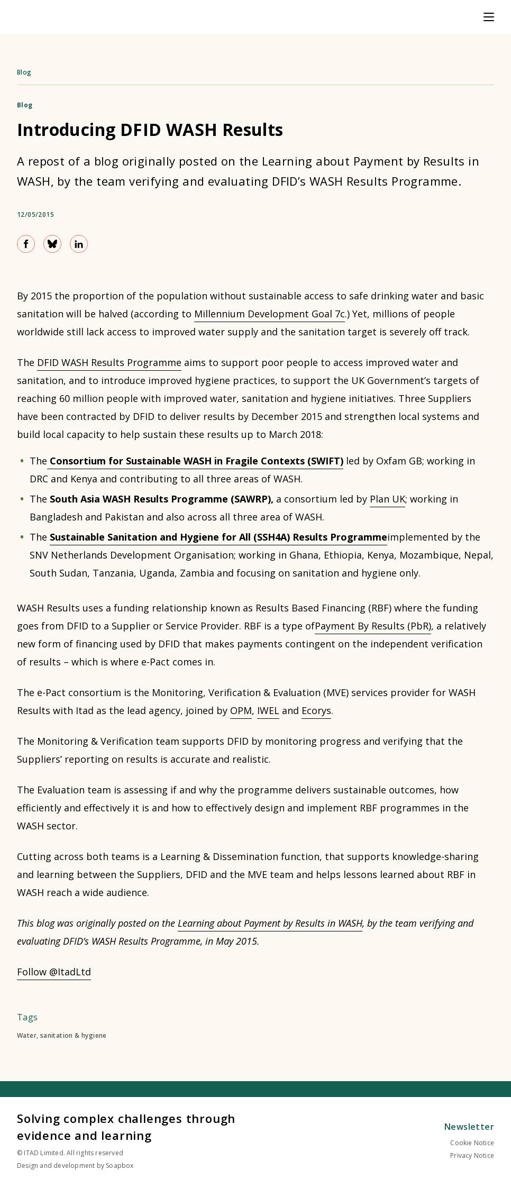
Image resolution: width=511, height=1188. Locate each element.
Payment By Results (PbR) (373, 625)
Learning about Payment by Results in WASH (270, 923)
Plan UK (387, 498)
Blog (24, 72)
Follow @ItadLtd (54, 971)
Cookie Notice (472, 1142)
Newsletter (469, 1126)
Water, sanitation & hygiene (62, 1035)
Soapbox (119, 1165)
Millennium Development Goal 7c (269, 313)
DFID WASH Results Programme (109, 362)
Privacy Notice (472, 1155)
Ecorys (316, 710)
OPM (241, 710)
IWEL (268, 710)
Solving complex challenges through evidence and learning (126, 1126)
